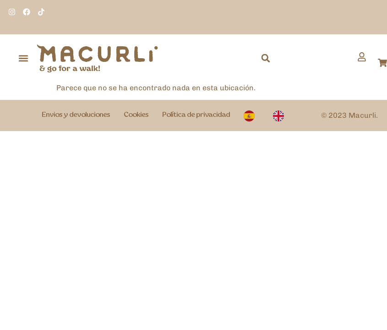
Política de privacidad (196, 115)
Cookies (136, 115)
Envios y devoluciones (76, 115)
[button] (23, 58)
